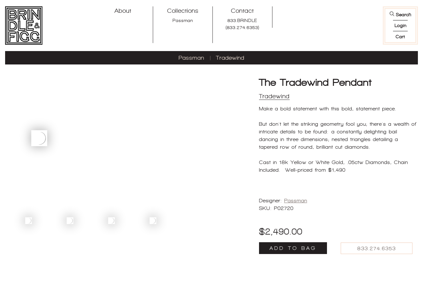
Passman (183, 20)
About (123, 10)
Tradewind (230, 58)
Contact (242, 10)
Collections (182, 10)
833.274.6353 (376, 248)
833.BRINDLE (242, 20)
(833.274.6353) (242, 27)
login (400, 25)
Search (403, 14)
